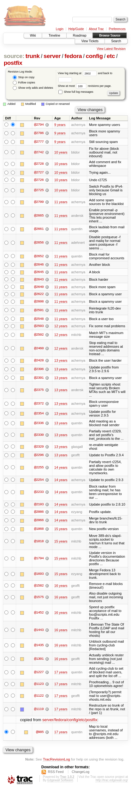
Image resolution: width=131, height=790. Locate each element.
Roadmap (79, 35)
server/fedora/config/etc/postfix (69, 721)
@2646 (38, 264)
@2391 (38, 378)
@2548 (38, 319)
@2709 (38, 202)
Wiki (33, 35)
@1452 (38, 613)
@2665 (38, 215)
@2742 (38, 152)
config (94, 56)
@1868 (38, 530)
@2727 (38, 172)
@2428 (38, 361)
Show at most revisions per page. (84, 85)
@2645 (38, 272)
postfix (13, 63)
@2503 (38, 326)
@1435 (38, 646)
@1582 (38, 586)
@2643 (38, 279)
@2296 (38, 456)
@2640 (38, 287)
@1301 (38, 660)
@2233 (38, 493)
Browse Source (109, 35)
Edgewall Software (60, 781)
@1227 (38, 673)
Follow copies (24, 83)
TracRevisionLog (56, 761)
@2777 (38, 141)
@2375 (38, 391)
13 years (60, 361)
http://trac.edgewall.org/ (112, 781)
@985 (39, 733)
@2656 (38, 242)
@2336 (38, 424)
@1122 (38, 696)
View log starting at (78, 73)
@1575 (38, 598)
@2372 (38, 404)
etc (111, 56)
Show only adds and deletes (33, 88)
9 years (60, 125)
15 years (60, 530)
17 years (60, 674)
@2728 (38, 164)
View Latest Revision (111, 49)
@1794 (38, 559)
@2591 (38, 310)
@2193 (38, 505)
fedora (73, 56)
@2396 (38, 370)
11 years (60, 202)
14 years (60, 468)
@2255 (38, 468)
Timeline (54, 35)
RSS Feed (56, 773)
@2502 (38, 335)
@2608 (38, 302)
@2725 (38, 190)
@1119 (38, 710)
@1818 (38, 542)
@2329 (38, 447)
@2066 (38, 521)
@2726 (38, 180)
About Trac (96, 29)
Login (59, 29)
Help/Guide (76, 29)
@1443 (38, 631)
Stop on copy (23, 77)
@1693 (38, 575)
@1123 (38, 685)
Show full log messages (75, 91)
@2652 (38, 256)
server (52, 56)
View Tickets (89, 41)
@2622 (38, 294)
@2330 (38, 435)
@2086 (38, 513)
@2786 (38, 133)
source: (14, 56)
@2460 (38, 348)
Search (116, 41)
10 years (60, 152)
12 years (60, 327)
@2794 (38, 124)
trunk (32, 56)
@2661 (38, 229)
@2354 (38, 414)
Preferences (117, 29)
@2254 (38, 480)
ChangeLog (80, 773)
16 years (60, 587)
